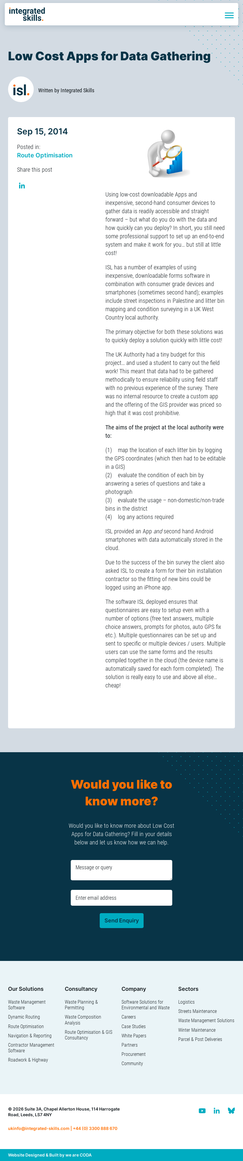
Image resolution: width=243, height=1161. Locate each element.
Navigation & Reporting (30, 1036)
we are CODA (78, 1154)
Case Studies (134, 1026)
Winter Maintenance (197, 1030)
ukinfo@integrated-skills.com (39, 1128)
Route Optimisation (45, 155)
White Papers (134, 1036)
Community (132, 1063)
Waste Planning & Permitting (81, 1004)
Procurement (134, 1054)
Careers (129, 1017)
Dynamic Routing (24, 1017)
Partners (130, 1045)
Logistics (186, 1002)
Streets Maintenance (197, 1011)
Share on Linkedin (22, 186)
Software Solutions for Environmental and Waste (146, 1004)
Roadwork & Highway (28, 1060)
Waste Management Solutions (206, 1020)
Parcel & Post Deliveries (200, 1039)
